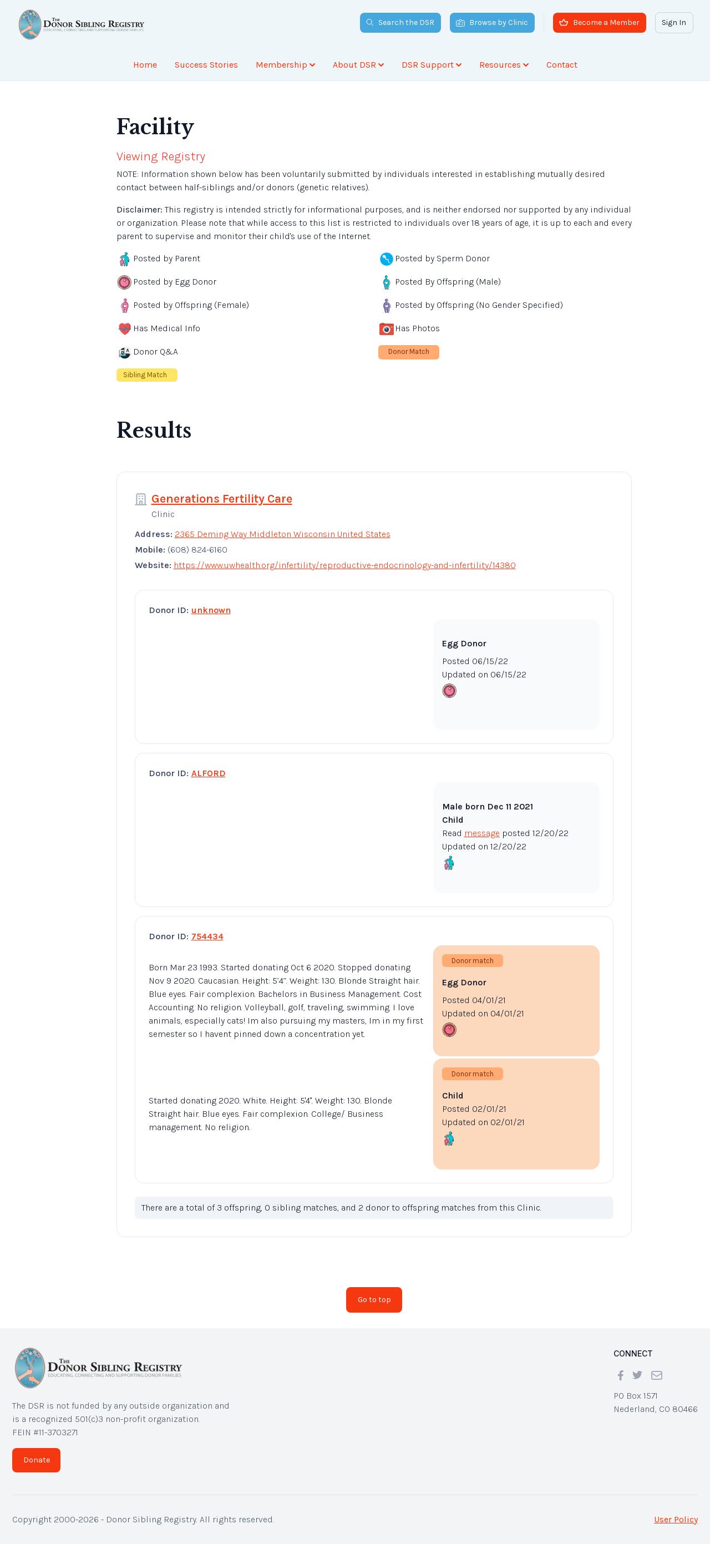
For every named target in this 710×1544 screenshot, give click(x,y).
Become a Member (599, 22)
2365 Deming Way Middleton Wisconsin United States (282, 534)
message (482, 833)
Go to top (374, 1299)
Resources (504, 64)
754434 (207, 936)
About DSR (358, 64)
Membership (285, 64)
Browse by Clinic (492, 22)
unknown (211, 610)
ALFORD (208, 773)
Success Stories (206, 64)
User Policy (676, 1519)
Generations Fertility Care (221, 499)
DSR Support (432, 64)
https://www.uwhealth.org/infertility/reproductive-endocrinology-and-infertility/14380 (345, 565)
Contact (561, 64)
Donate (36, 1460)
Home (145, 64)
